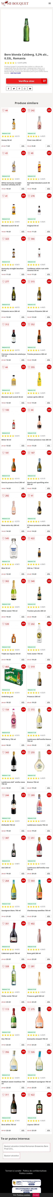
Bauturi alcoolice (11, 1155)
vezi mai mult (16, 73)
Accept (36, 1195)
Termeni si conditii (13, 1171)
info (22, 146)
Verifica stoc (33, 81)
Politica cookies (26, 1173)
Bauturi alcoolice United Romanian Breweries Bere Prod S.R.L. (26, 1147)
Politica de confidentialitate (35, 1171)
